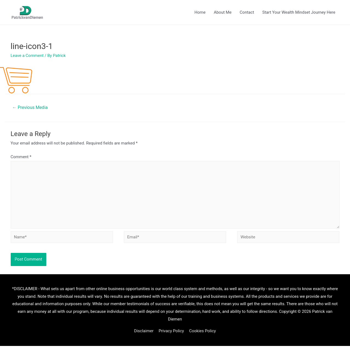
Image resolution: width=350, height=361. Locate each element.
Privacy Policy (171, 330)
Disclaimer (143, 330)
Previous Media (29, 107)
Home (200, 12)
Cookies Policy (202, 330)
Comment (21, 156)
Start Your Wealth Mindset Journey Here (298, 12)
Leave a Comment (27, 55)
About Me (223, 12)
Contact (247, 12)
